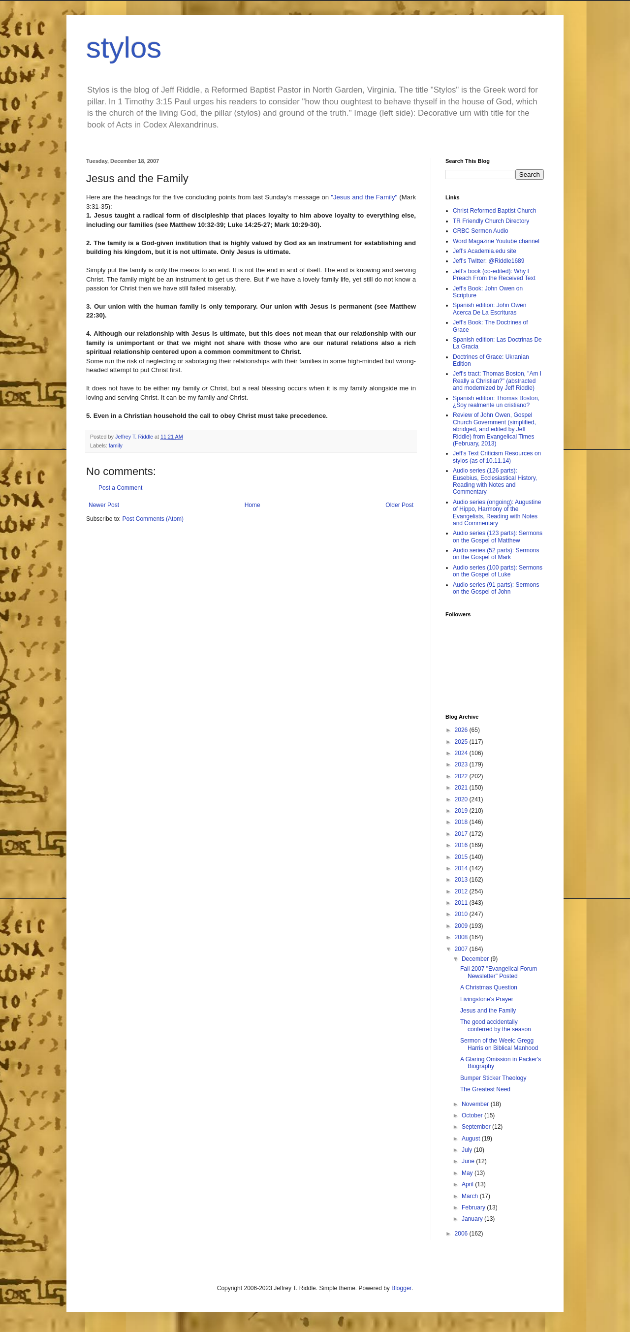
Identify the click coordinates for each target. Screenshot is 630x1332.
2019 (462, 810)
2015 (462, 857)
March (471, 1196)
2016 (462, 845)
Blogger (401, 1288)
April (468, 1184)
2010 (462, 914)
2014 (462, 868)
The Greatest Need (485, 1089)
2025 (462, 741)
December (476, 958)
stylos (123, 47)
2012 (462, 891)
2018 (462, 822)
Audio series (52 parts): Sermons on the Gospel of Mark (496, 554)
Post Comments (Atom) (153, 518)
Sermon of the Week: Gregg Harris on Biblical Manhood (499, 1044)
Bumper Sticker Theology (493, 1078)
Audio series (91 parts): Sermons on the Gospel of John (496, 588)
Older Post (399, 505)
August (472, 1138)
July (468, 1149)
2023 (462, 764)
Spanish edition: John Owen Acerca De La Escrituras (489, 309)
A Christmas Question (488, 987)
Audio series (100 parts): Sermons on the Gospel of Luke (497, 571)
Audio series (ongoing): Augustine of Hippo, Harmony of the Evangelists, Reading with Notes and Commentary (497, 513)
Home (252, 505)
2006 (462, 1233)
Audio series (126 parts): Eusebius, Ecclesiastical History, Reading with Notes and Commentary (495, 481)
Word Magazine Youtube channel (496, 241)
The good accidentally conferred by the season (495, 1025)
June (469, 1161)
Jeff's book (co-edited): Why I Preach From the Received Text (494, 275)
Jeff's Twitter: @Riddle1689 (488, 260)
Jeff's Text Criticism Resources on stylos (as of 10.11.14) (497, 457)
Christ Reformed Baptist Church (494, 210)
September (477, 1126)
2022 (462, 776)
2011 (462, 902)
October (473, 1115)
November (476, 1104)
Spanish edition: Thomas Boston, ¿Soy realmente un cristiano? (496, 402)
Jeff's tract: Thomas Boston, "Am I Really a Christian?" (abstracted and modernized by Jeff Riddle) (497, 380)
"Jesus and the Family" (365, 197)
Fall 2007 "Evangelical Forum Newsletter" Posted (498, 972)
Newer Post (104, 505)
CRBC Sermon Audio (480, 230)
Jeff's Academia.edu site (484, 251)
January (473, 1218)
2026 (462, 730)
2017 (462, 833)
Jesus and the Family (488, 1010)
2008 (462, 937)
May (468, 1173)
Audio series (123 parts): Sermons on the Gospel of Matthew (497, 536)
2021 (462, 787)
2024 (462, 753)
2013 (462, 879)
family (116, 445)
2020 (462, 799)
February (474, 1207)
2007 (462, 949)
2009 (462, 925)
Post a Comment (120, 487)
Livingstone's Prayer (486, 999)
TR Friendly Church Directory (491, 221)
